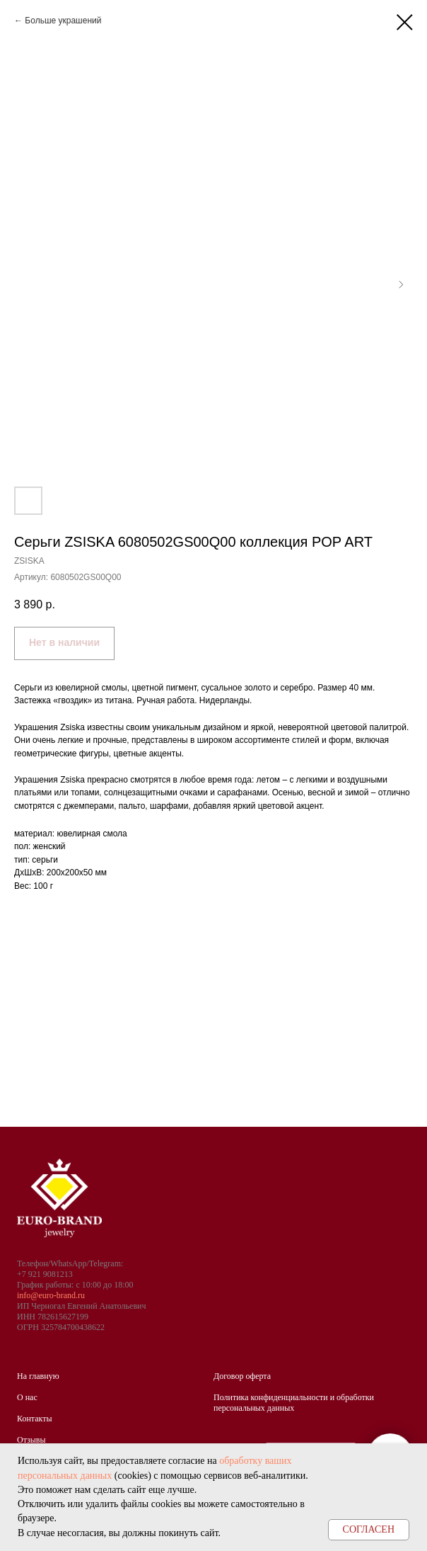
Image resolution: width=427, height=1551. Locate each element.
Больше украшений (63, 20)
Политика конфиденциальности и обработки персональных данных (294, 1402)
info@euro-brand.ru (51, 1295)
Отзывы (31, 1440)
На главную (38, 1376)
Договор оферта (242, 1376)
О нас (27, 1397)
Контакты (34, 1419)
